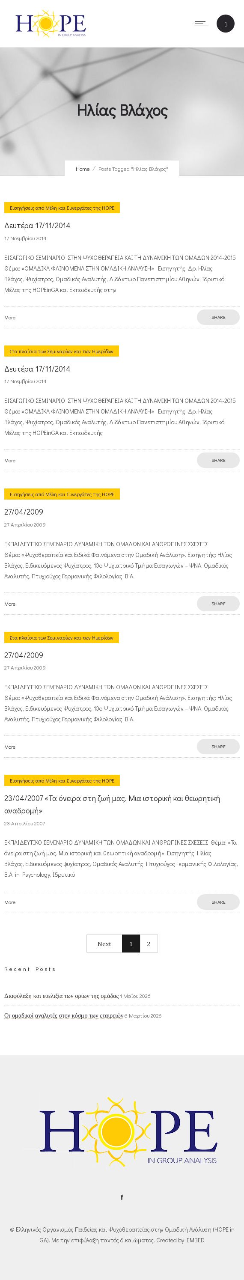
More (9, 317)
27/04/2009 (23, 511)
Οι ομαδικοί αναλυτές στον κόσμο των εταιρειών (63, 1015)
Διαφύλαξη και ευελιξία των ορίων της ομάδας (61, 996)
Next (104, 944)
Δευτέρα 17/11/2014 (37, 225)
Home (83, 168)
